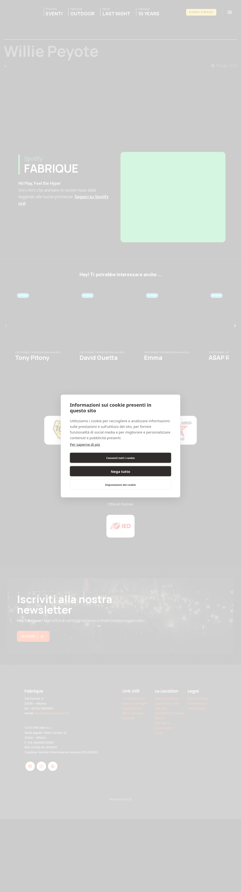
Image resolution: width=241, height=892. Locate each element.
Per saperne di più (85, 451)
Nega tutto (146, 464)
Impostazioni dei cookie (120, 478)
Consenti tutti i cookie (94, 464)
